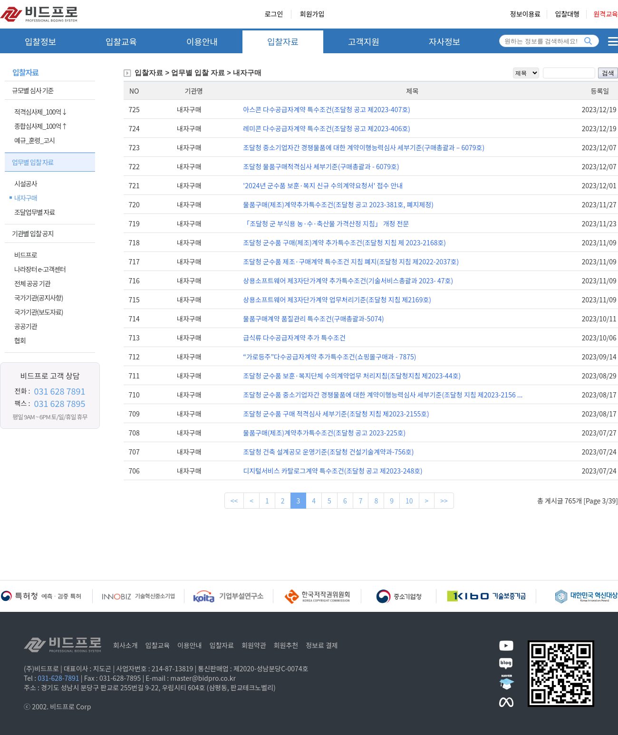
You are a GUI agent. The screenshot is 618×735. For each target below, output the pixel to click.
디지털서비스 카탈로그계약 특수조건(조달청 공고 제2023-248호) (333, 470)
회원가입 (312, 14)
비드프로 (25, 255)
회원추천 (286, 645)
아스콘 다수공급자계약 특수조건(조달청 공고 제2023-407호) (326, 109)
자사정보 (444, 41)
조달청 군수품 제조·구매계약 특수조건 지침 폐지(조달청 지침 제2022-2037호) (351, 261)
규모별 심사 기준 (32, 90)
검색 (608, 73)
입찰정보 (40, 41)
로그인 (274, 14)
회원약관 (253, 645)
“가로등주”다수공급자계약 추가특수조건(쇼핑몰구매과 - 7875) (329, 356)
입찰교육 (121, 41)
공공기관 (25, 326)
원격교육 (605, 14)
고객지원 (363, 41)
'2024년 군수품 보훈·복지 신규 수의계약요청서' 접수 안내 (323, 185)
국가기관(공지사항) (38, 297)
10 (409, 500)
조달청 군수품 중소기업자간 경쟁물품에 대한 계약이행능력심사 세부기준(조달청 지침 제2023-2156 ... (382, 394)
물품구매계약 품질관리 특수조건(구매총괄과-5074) (313, 318)
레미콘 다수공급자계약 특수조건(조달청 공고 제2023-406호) (326, 128)
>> (444, 500)
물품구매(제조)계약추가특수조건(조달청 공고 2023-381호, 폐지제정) (338, 204)
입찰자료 (283, 41)
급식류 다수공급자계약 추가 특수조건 (294, 337)
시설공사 (25, 183)
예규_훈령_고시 (34, 140)
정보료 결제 (322, 645)
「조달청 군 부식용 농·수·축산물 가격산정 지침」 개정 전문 (326, 223)
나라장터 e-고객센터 (40, 269)
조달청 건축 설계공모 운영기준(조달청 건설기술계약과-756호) (328, 451)
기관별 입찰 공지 (32, 233)
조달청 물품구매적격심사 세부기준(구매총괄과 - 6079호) (321, 166)
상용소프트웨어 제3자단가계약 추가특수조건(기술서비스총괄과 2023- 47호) (348, 280)
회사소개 (125, 645)
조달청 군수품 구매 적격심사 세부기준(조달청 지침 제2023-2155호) (336, 413)
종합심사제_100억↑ (40, 126)
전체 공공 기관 (32, 283)
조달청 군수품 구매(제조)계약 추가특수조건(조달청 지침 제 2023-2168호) (344, 242)
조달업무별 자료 (34, 212)
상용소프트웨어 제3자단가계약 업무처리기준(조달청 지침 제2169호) (337, 299)
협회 (20, 340)
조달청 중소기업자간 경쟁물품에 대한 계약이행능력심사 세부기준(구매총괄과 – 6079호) (363, 147)
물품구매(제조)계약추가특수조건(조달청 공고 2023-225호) (324, 432)
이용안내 (202, 41)
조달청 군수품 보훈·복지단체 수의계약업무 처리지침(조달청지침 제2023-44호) (352, 375)
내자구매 (25, 198)
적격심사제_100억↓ (40, 111)
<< (234, 500)
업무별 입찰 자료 (32, 162)
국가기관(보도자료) (38, 312)
